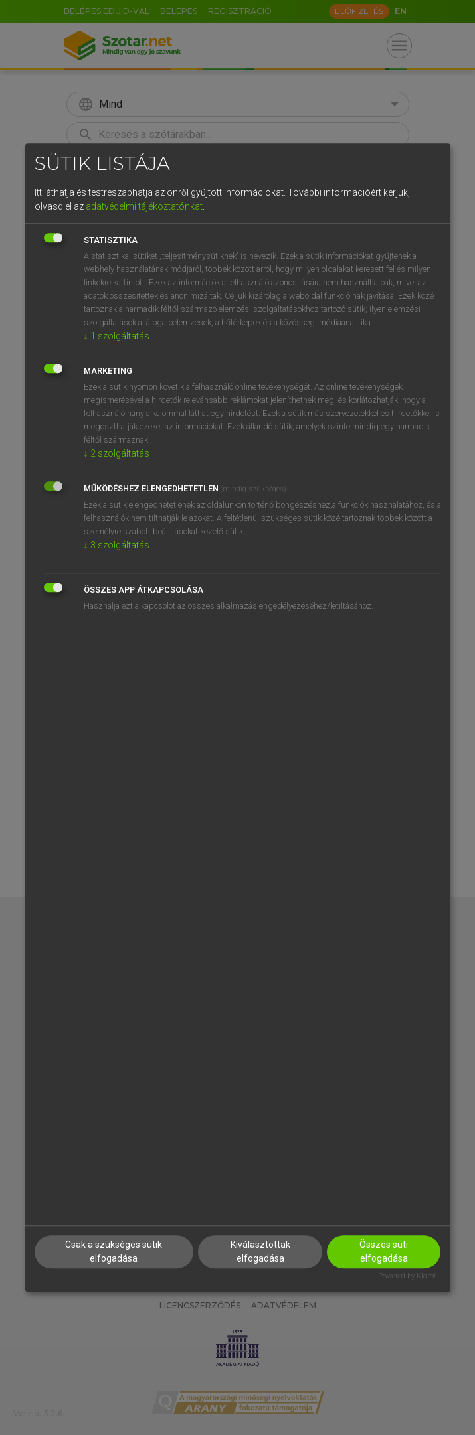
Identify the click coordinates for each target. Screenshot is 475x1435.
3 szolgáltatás (116, 545)
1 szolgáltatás (116, 336)
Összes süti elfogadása (383, 1251)
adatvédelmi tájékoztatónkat (144, 206)
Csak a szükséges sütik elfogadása (113, 1251)
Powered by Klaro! (407, 1276)
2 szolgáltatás (116, 453)
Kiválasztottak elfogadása (260, 1251)
